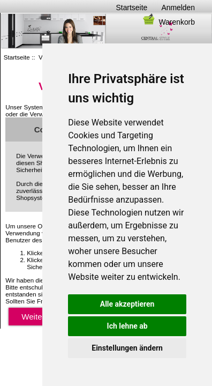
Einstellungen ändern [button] (127, 348)
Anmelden (178, 7)
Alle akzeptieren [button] (127, 304)
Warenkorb (168, 22)
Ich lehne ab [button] (127, 326)
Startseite (132, 7)
